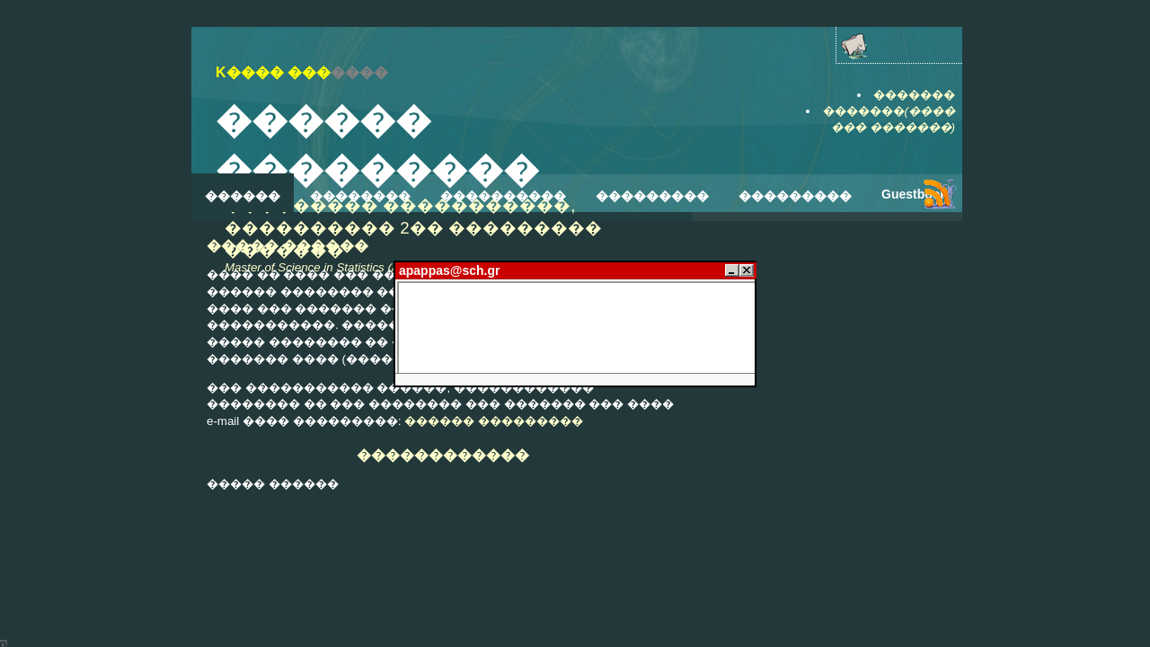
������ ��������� (493, 421)
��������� (652, 196)
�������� (360, 196)
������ (242, 196)
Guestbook (914, 194)
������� (914, 95)
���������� (503, 196)
